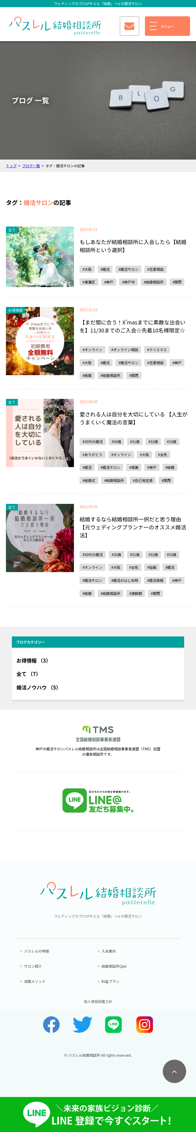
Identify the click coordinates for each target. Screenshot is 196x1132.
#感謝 (133, 467)
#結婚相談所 (154, 281)
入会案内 (109, 950)
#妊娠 (152, 567)
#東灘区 (89, 281)
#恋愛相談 (155, 269)
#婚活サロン (128, 269)
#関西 (177, 281)
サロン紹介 (33, 966)
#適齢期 (135, 593)
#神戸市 (128, 281)
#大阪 (87, 269)
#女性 (162, 454)
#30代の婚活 (93, 441)
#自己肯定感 (143, 480)
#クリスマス (157, 349)
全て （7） (29, 673)
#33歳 (171, 441)
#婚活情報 (155, 580)
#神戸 (108, 281)
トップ (11, 165)
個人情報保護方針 (98, 1001)
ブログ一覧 (31, 165)
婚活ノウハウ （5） (39, 687)
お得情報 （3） (34, 660)
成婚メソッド (34, 981)
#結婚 (87, 375)
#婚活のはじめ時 (124, 580)
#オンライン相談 (124, 349)
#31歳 (135, 441)
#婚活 (105, 269)
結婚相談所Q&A (114, 966)
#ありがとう (92, 454)
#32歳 (153, 441)
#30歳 (116, 441)
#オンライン (92, 349)
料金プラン (110, 981)
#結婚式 (89, 480)
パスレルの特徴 (36, 950)
